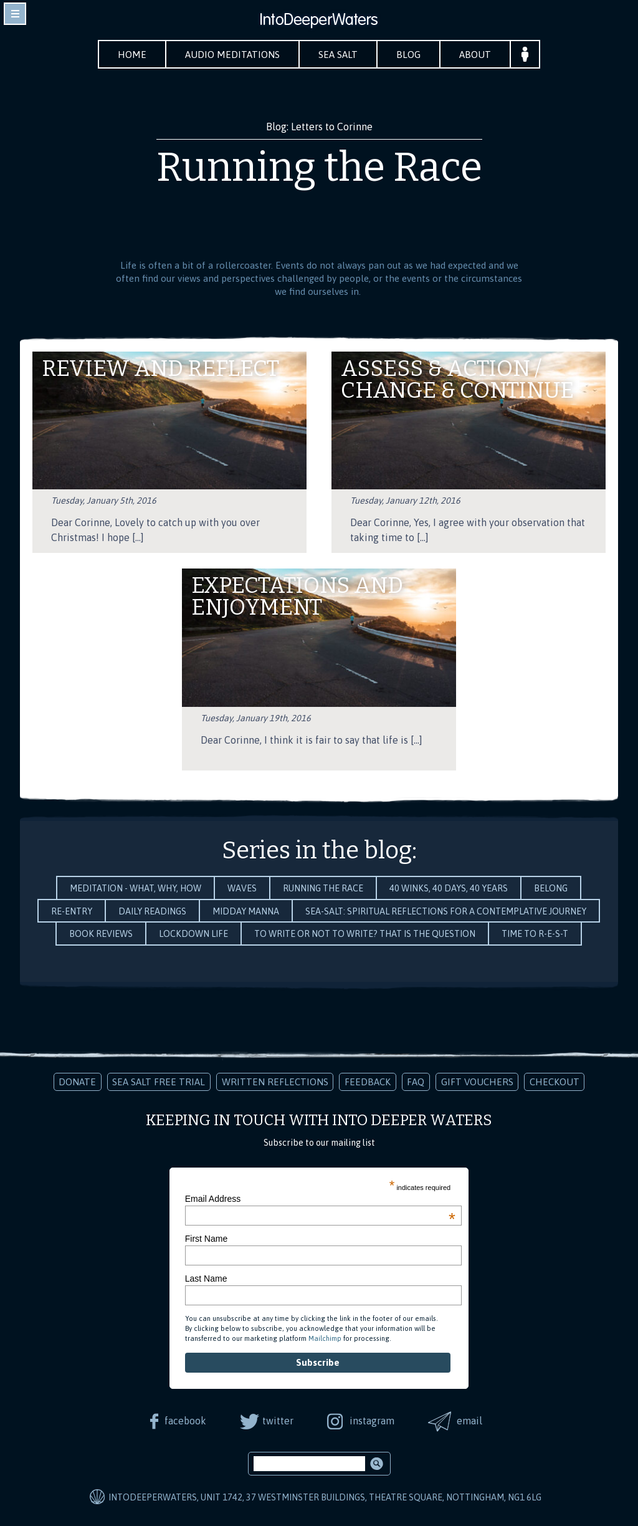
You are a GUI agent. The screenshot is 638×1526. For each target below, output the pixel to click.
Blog (408, 54)
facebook (185, 1420)
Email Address (320, 1199)
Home (132, 54)
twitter (277, 1420)
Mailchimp (324, 1338)
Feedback (368, 1082)
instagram (372, 1420)
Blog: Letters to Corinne (319, 126)
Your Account (525, 54)
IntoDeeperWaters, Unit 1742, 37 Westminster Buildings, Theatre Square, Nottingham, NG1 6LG (324, 1497)
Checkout (554, 1082)
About (475, 54)
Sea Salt (338, 54)
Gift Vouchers (477, 1082)
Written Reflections (275, 1082)
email (469, 1420)
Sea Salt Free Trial (158, 1082)
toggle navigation (15, 13)
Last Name (206, 1279)
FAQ (415, 1082)
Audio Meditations (232, 54)
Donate (77, 1082)
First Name (206, 1239)
